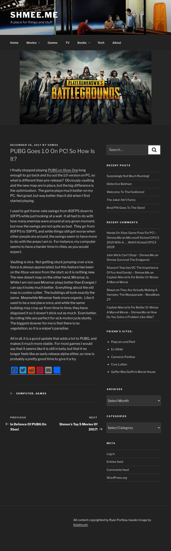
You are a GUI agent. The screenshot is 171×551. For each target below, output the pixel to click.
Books (84, 42)
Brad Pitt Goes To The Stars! (126, 207)
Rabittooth (80, 525)
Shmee (53, 144)
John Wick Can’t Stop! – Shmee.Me (130, 255)
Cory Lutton (119, 364)
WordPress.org (117, 477)
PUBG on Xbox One (63, 170)
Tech (101, 42)
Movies (34, 42)
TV (67, 42)
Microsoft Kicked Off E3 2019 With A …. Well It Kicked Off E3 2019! (133, 242)
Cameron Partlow (123, 357)
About (116, 42)
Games (53, 42)
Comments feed (118, 469)
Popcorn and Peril (123, 342)
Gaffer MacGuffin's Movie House (133, 371)
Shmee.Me (34, 15)
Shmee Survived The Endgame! (128, 259)
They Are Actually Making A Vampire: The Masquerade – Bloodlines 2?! (133, 294)
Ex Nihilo (117, 349)
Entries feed (115, 461)
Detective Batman (119, 184)
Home (14, 42)
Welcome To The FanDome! (125, 192)
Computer (25, 393)
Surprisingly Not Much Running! (128, 176)
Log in (111, 454)
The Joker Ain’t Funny (121, 200)
